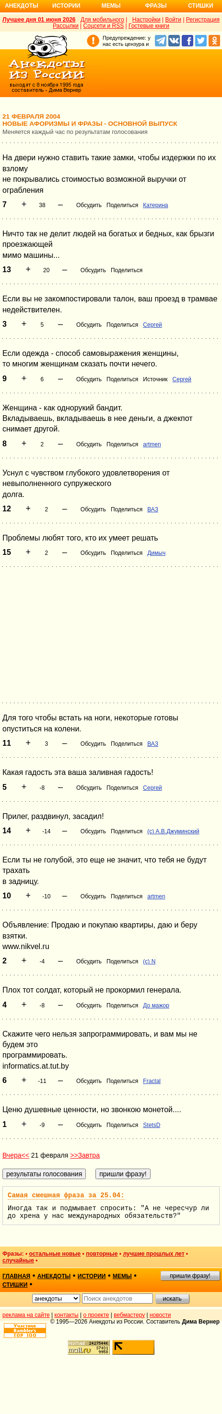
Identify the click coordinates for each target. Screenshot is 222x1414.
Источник (155, 379)
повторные (101, 1253)
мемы (122, 1276)
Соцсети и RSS (103, 25)
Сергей (152, 324)
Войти (173, 19)
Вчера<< (15, 1155)
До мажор (156, 1005)
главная (16, 1276)
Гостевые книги (149, 25)
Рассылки (66, 25)
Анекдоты (21, 5)
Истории (66, 5)
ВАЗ (152, 509)
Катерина (155, 205)
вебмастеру (129, 1315)
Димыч (156, 553)
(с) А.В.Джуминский (173, 831)
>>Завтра (85, 1155)
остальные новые (55, 1253)
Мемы (111, 5)
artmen (152, 444)
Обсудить (89, 205)
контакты (67, 1315)
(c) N (149, 961)
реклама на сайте (26, 1315)
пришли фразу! (190, 1275)
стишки (14, 1284)
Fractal (152, 1081)
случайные (18, 1260)
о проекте (96, 1315)
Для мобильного (102, 19)
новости (160, 1315)
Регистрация (203, 19)
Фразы (155, 5)
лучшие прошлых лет (153, 1253)
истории (92, 1276)
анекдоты (54, 1276)
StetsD (151, 1125)
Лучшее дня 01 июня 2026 (39, 19)
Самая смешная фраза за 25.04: (66, 1195)
